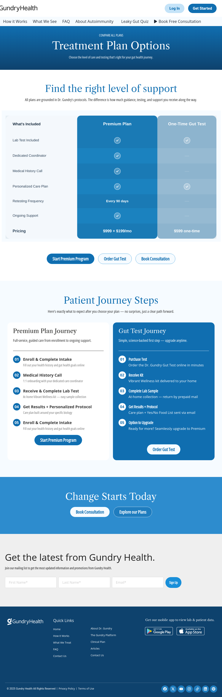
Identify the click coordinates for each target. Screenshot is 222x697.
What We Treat (62, 642)
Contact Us (59, 656)
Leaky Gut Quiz (134, 21)
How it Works (15, 21)
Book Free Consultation (180, 21)
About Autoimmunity (94, 21)
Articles (95, 648)
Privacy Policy (67, 688)
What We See (45, 21)
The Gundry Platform (103, 635)
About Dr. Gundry (101, 628)
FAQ (66, 21)
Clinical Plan (98, 642)
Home (57, 629)
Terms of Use (86, 688)
